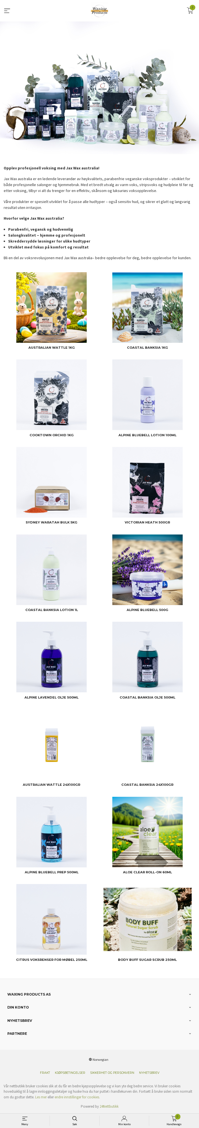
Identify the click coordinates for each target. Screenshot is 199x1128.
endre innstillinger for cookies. (77, 1097)
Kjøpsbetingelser (70, 1073)
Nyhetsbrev (149, 1073)
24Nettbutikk (109, 1106)
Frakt (45, 1073)
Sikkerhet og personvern (112, 1073)
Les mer (41, 1097)
